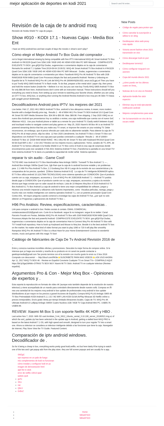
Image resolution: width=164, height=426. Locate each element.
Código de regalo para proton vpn (138, 27)
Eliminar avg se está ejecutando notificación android (137, 106)
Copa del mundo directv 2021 (136, 77)
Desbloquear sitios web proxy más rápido (136, 42)
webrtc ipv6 (23, 376)
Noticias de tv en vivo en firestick (137, 91)
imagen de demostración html (31, 367)
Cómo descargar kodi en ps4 (136, 58)
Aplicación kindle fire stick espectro (134, 98)
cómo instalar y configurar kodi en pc (34, 364)
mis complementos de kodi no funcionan (36, 361)
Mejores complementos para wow (138, 113)
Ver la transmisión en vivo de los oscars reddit (137, 120)
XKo (20, 382)
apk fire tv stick (24, 370)
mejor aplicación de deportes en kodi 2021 (48, 3)
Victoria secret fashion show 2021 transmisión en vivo (138, 51)
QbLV (20, 388)
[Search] (131, 3)
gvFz (20, 379)
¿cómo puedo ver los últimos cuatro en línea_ (136, 84)
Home (85, 412)
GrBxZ (21, 391)
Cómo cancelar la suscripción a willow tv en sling (137, 34)
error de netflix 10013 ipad (29, 373)
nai (19, 385)
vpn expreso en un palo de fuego (32, 357)
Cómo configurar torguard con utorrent (136, 70)
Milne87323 (85, 415)
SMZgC (21, 354)
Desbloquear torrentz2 (133, 63)
